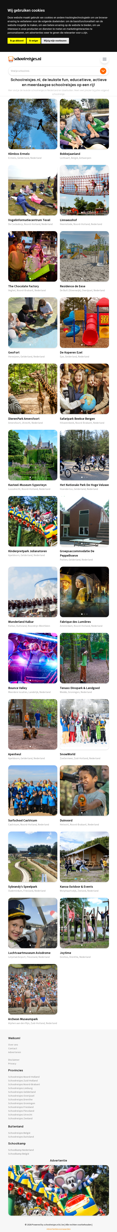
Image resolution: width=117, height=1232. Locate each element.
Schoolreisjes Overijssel (21, 1096)
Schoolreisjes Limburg (20, 1088)
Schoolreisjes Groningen (21, 1103)
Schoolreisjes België (19, 1133)
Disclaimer (14, 1060)
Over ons (13, 1044)
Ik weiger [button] (33, 40)
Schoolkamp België (18, 1154)
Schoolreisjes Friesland (21, 1107)
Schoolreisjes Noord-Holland (24, 1077)
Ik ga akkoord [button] (16, 40)
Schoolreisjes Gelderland (22, 1092)
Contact (12, 1048)
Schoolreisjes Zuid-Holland (23, 1080)
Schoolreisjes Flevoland (21, 1111)
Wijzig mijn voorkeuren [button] (55, 40)
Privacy (12, 1063)
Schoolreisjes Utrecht (20, 1114)
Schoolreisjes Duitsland (21, 1137)
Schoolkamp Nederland (21, 1150)
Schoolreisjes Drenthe (20, 1099)
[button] (30, 146)
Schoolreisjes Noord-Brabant (24, 1084)
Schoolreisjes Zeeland (20, 1118)
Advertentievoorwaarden (59, 1229)
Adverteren (14, 1052)
